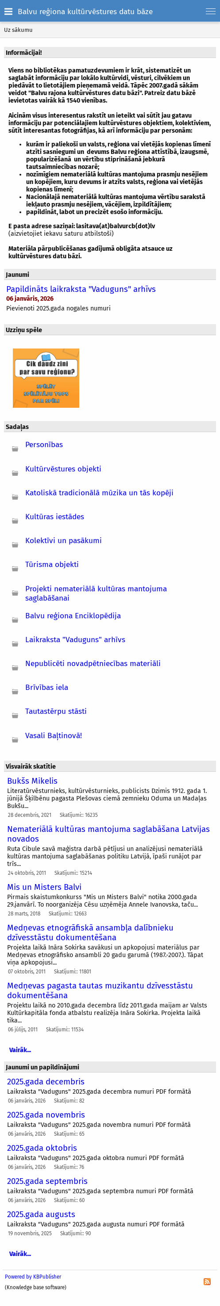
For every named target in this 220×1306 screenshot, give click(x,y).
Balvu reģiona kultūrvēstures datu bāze (85, 11)
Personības (44, 444)
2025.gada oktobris (42, 1148)
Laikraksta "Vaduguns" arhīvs (75, 639)
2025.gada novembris (46, 1115)
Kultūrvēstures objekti (63, 469)
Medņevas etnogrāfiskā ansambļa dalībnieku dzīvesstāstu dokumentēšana (90, 932)
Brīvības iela (46, 687)
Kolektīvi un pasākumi (63, 540)
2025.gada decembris (46, 1082)
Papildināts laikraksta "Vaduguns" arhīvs (81, 289)
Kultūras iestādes (54, 516)
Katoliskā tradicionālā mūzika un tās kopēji (99, 493)
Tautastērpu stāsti (56, 711)
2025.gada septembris (47, 1181)
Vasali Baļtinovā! (53, 735)
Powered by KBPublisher (33, 1277)
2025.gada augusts (41, 1214)
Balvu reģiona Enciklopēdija (73, 615)
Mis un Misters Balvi (44, 887)
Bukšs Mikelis (32, 781)
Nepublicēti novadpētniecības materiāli (93, 663)
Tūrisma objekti (52, 564)
